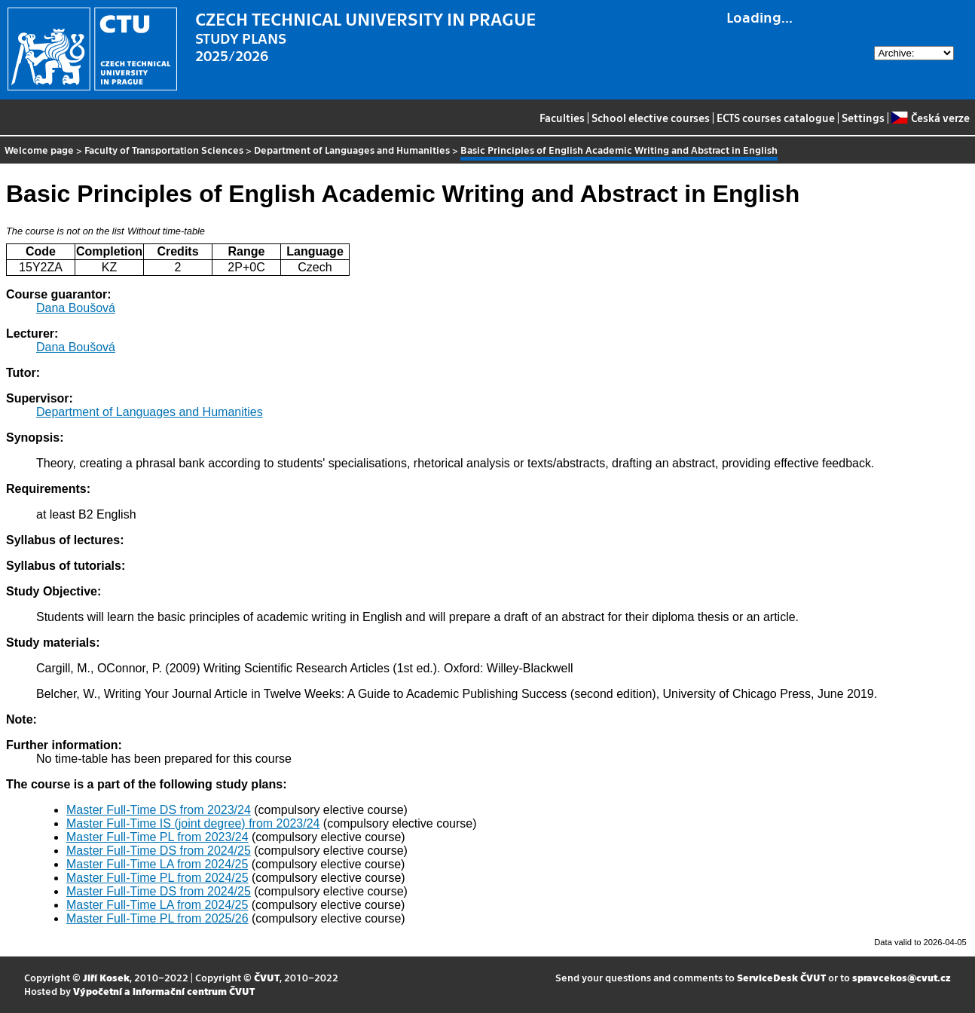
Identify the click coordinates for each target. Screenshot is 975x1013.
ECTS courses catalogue (776, 117)
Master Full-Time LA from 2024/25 (157, 864)
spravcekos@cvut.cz (901, 977)
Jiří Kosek (106, 977)
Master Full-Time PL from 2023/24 (157, 837)
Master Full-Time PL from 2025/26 (157, 918)
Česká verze (930, 117)
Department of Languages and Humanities (352, 149)
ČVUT (267, 977)
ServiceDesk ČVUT (781, 977)
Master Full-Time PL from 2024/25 (157, 877)
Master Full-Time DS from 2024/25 (158, 850)
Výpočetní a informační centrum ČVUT (164, 990)
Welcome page (39, 149)
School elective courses (650, 117)
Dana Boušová (75, 307)
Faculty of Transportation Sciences (163, 149)
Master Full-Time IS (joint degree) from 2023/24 (192, 823)
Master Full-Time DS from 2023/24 (158, 809)
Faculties (562, 117)
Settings (863, 117)
